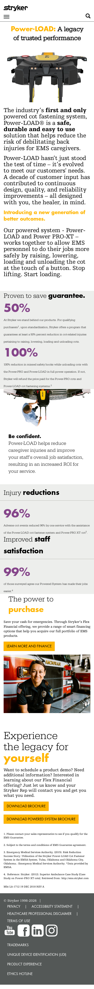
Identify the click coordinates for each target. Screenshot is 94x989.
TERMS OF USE (18, 921)
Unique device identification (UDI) (36, 954)
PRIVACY (13, 906)
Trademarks (18, 945)
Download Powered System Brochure (41, 819)
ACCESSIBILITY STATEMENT (52, 906)
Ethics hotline (20, 973)
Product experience (24, 964)
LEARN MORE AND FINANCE (29, 646)
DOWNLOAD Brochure (26, 806)
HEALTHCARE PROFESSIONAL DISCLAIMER (39, 913)
